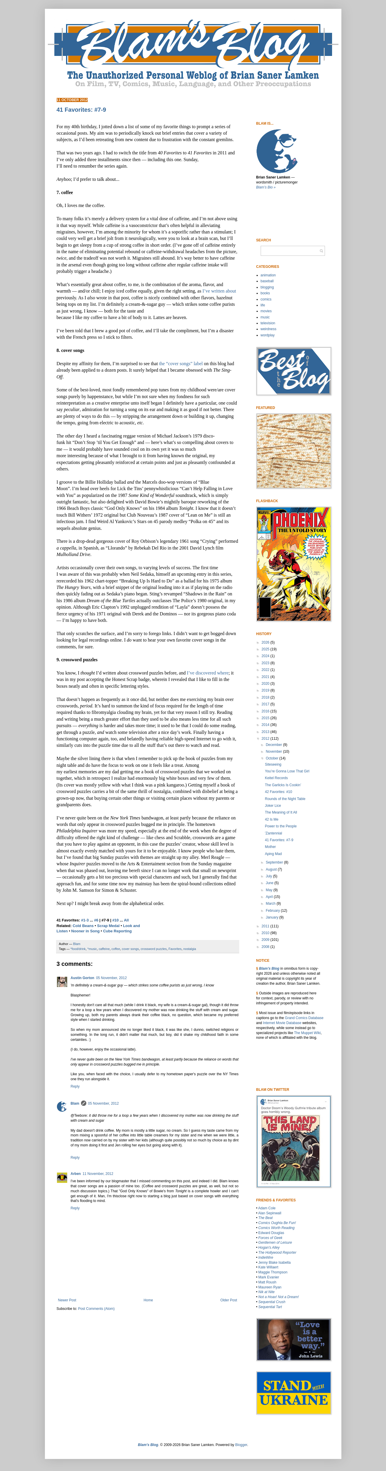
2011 (266, 926)
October (272, 758)
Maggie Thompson (272, 1272)
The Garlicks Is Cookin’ (283, 785)
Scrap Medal (108, 926)
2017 (266, 704)
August (272, 869)
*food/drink (78, 949)
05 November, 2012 (111, 978)
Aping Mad (273, 854)
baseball (267, 281)
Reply (75, 1086)
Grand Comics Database (304, 1018)
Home (148, 1300)
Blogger (241, 1445)
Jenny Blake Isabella (274, 1262)
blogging (267, 287)
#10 (115, 920)
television (268, 323)
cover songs (130, 949)
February (273, 911)
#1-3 (85, 920)
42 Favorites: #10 (278, 792)
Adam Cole (266, 1208)
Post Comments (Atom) (96, 1309)
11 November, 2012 (97, 1174)
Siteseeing (273, 764)
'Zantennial (273, 833)
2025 (266, 649)
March (271, 903)
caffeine (104, 949)
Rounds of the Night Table (285, 799)
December (274, 745)
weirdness (269, 329)
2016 (266, 711)
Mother (270, 847)
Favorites (174, 949)
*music (92, 949)
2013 (266, 732)
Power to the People (280, 826)
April (270, 897)
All (126, 920)
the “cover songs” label (181, 363)
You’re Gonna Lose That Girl (287, 771)
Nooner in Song (85, 931)
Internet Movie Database (282, 1023)
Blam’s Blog (269, 968)
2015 (266, 718)
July (269, 876)
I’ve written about (219, 290)
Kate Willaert (268, 1267)
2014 (266, 725)
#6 (96, 920)
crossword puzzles (154, 949)
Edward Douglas (271, 1233)
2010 (266, 933)
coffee (116, 949)
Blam (75, 1103)
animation (268, 275)
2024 (266, 656)
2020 (266, 684)
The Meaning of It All (281, 812)
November (274, 751)
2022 (266, 670)
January (272, 917)
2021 (266, 677)
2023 (266, 663)
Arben (76, 1174)
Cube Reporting (117, 931)
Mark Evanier (268, 1277)
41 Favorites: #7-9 (279, 840)
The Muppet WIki (307, 1033)
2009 (266, 940)
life (263, 305)
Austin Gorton (83, 978)
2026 (266, 642)
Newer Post (67, 1300)
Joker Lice (273, 806)
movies (266, 311)
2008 (266, 947)
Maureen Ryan (270, 1287)
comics (266, 299)
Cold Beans (83, 926)
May (269, 890)
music (265, 317)
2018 (266, 697)
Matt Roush (267, 1282)
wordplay (268, 335)
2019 (266, 690)
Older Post (228, 1300)
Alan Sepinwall (269, 1213)
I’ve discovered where (207, 672)
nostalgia (189, 949)
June (270, 883)
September (275, 862)
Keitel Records (276, 778)
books (265, 293)
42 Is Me (271, 819)
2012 (266, 739)
